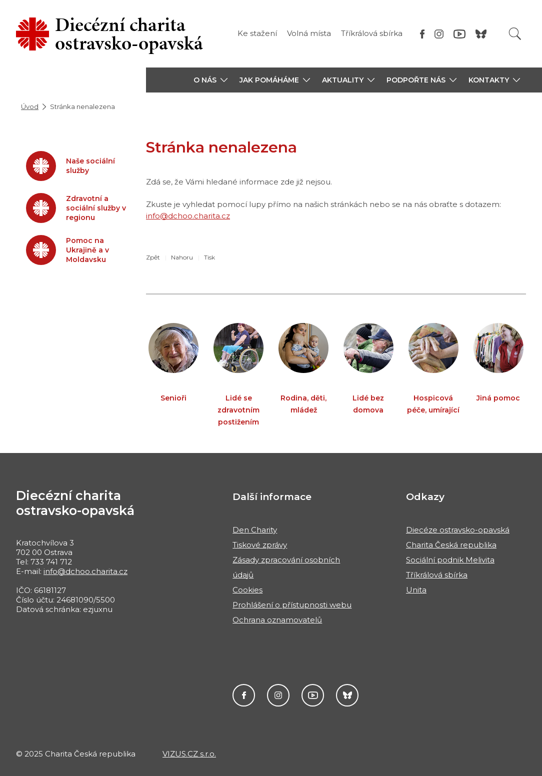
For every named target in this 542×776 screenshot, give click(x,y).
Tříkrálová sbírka (371, 33)
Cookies (247, 589)
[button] (211, 80)
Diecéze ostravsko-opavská (458, 529)
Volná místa (309, 33)
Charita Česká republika (451, 545)
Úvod (29, 106)
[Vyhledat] (515, 33)
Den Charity (254, 529)
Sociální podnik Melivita (450, 559)
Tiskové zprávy (259, 545)
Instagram (278, 695)
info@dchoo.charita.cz (188, 215)
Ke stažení (257, 33)
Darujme (347, 695)
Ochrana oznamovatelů (277, 619)
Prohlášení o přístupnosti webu (292, 605)
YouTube (313, 695)
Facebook (243, 695)
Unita (416, 589)
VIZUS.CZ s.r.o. (189, 753)
